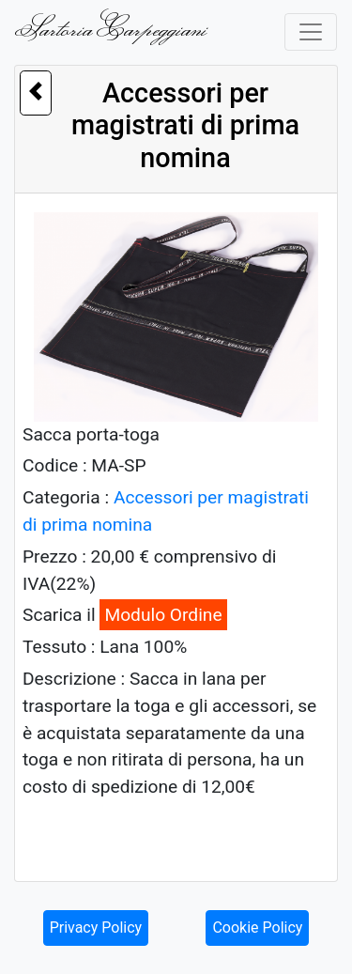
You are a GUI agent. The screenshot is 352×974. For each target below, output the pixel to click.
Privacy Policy (96, 927)
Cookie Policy (257, 927)
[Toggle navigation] (310, 32)
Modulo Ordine (163, 615)
